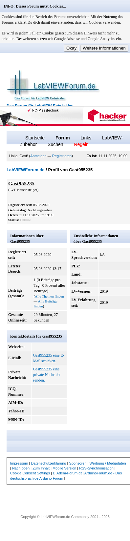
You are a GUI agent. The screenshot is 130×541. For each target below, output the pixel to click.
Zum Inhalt (41, 468)
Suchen (55, 144)
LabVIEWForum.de (26, 169)
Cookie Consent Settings (30, 473)
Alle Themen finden (49, 296)
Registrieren (62, 156)
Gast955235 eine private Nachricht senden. (46, 375)
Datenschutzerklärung (48, 463)
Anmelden (38, 156)
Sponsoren (77, 463)
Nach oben (21, 468)
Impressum (19, 463)
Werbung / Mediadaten (108, 463)
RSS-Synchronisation (96, 468)
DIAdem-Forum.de (67, 473)
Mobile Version (64, 468)
